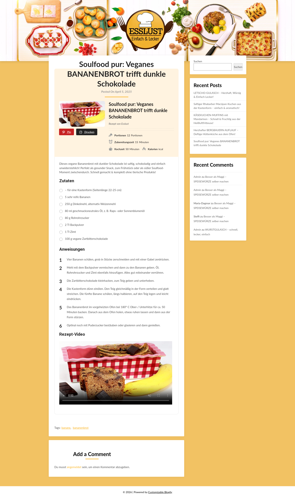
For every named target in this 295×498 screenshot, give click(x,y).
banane (66, 427)
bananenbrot (81, 427)
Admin (197, 176)
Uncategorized (234, 6)
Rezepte (213, 6)
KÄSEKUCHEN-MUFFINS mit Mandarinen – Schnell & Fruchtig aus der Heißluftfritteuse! (217, 118)
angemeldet (74, 467)
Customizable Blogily (160, 492)
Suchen (198, 61)
